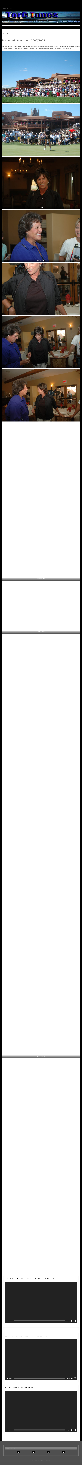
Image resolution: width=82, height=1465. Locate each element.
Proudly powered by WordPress (41, 1460)
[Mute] (72, 1321)
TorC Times (13, 5)
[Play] (7, 1321)
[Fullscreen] (75, 1321)
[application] (41, 1302)
